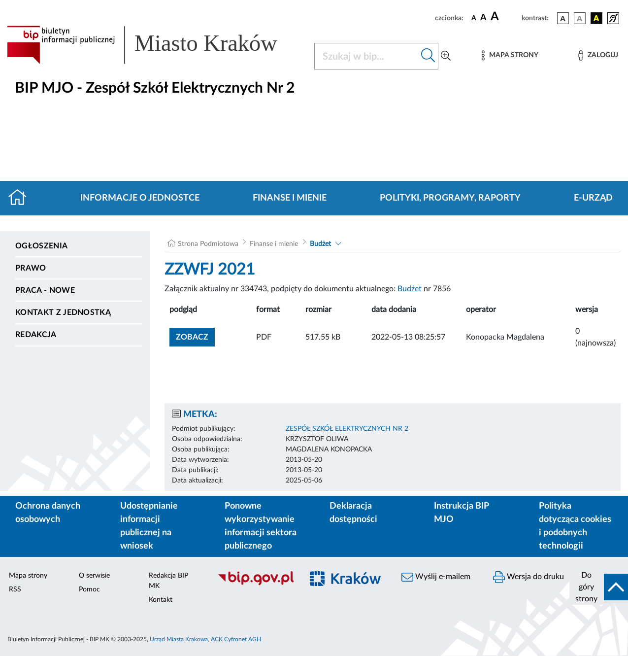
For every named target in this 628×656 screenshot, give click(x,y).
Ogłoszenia (41, 246)
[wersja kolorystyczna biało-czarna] (579, 18)
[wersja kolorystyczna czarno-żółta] (596, 18)
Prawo (30, 268)
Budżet (320, 244)
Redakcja (36, 335)
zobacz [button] (195, 336)
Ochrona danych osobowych (47, 513)
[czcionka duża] (505, 17)
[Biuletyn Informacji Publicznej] (255, 584)
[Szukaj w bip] (428, 56)
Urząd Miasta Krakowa (179, 639)
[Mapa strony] (509, 55)
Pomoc (89, 589)
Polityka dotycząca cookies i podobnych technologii (575, 526)
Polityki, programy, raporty (450, 198)
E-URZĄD (593, 198)
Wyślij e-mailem (435, 577)
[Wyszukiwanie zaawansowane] (446, 56)
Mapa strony (28, 575)
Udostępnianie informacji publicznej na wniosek (149, 526)
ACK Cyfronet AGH (236, 639)
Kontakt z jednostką (63, 312)
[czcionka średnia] (483, 18)
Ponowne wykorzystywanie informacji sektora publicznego (261, 526)
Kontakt (160, 599)
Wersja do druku (528, 577)
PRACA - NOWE (45, 290)
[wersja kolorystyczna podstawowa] (563, 18)
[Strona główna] (21, 198)
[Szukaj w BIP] (366, 56)
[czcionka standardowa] (473, 18)
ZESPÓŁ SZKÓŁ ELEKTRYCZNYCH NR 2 (347, 428)
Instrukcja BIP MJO (461, 513)
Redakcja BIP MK (168, 580)
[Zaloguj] (598, 55)
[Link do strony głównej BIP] (154, 45)
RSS (15, 589)
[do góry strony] (598, 587)
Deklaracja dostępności (353, 513)
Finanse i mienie (290, 198)
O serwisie (94, 575)
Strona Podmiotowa (208, 244)
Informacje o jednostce (139, 198)
